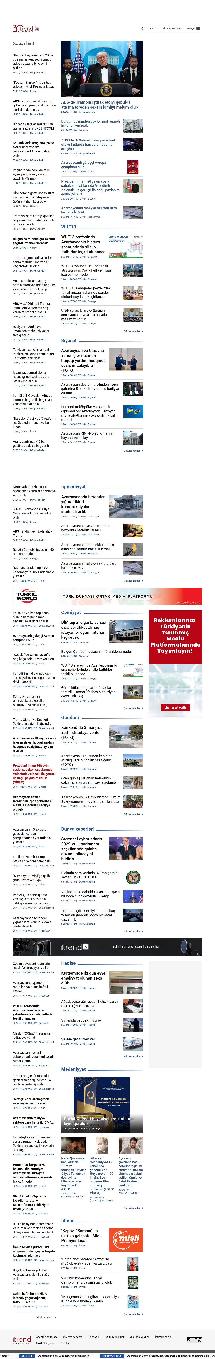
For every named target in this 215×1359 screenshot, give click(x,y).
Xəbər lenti (24, 43)
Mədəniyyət (73, 1069)
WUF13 (68, 227)
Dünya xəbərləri (77, 829)
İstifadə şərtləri (164, 1337)
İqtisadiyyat (73, 486)
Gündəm (70, 717)
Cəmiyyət (71, 612)
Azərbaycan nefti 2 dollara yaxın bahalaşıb (86, 1355)
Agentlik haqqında (47, 1337)
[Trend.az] (26, 29)
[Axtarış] (142, 28)
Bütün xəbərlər (132, 331)
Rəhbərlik (94, 1337)
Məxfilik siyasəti (45, 1343)
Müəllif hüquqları (139, 1337)
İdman (68, 1220)
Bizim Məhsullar (114, 1337)
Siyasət (69, 340)
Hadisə (68, 963)
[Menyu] (193, 28)
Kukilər (65, 1343)
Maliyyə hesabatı (73, 1337)
